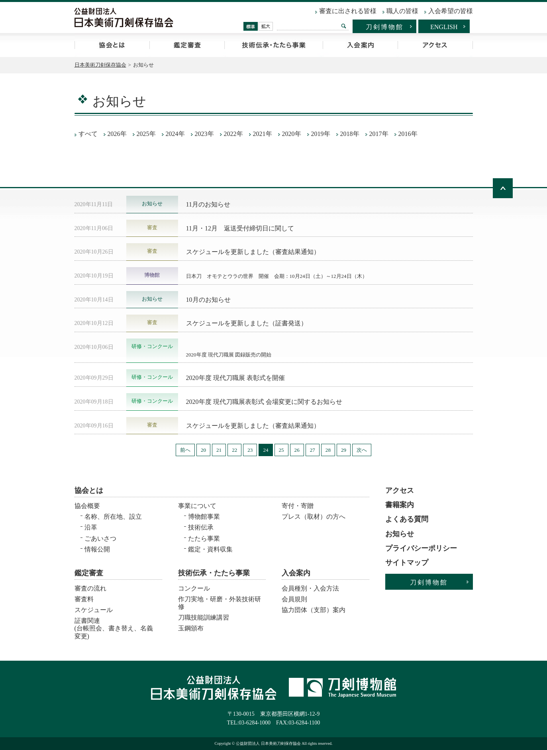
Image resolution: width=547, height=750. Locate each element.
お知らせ (399, 534)
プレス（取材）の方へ (313, 516)
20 (203, 450)
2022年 (233, 133)
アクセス (435, 45)
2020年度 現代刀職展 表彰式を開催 (235, 377)
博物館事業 (204, 516)
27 (312, 450)
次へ (362, 450)
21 (219, 450)
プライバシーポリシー (421, 548)
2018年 (349, 133)
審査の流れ (90, 588)
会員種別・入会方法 (310, 588)
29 (343, 450)
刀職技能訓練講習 (203, 617)
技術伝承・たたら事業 (273, 45)
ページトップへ (503, 188)
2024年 (175, 133)
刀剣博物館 (385, 27)
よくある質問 (406, 519)
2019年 (320, 133)
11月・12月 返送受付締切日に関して (240, 228)
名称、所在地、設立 (113, 516)
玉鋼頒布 (191, 628)
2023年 (204, 133)
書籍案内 (399, 505)
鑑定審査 (186, 45)
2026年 (117, 133)
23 (250, 450)
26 (297, 450)
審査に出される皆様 (347, 11)
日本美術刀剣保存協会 (100, 65)
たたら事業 (204, 538)
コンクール (194, 588)
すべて (88, 133)
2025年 (146, 133)
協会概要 (87, 505)
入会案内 (360, 45)
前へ (185, 450)
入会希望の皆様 (450, 11)
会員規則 (294, 599)
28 (328, 450)
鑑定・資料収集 (210, 549)
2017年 (378, 133)
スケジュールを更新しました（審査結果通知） (253, 251)
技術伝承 (201, 527)
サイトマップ (406, 563)
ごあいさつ (100, 538)
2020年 (291, 133)
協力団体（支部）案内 (313, 609)
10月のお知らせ (208, 299)
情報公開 (97, 549)
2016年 (408, 133)
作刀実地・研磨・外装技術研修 (219, 603)
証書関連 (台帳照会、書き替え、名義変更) (114, 625)
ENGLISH (443, 27)
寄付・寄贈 (298, 505)
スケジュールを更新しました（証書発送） (246, 323)
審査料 (84, 599)
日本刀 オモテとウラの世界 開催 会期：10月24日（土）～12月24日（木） (276, 276)
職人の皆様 (402, 11)
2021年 (262, 133)
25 (281, 450)
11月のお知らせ (208, 204)
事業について (197, 505)
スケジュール (94, 609)
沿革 (90, 527)
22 (234, 450)
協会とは (112, 45)
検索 (343, 26)
